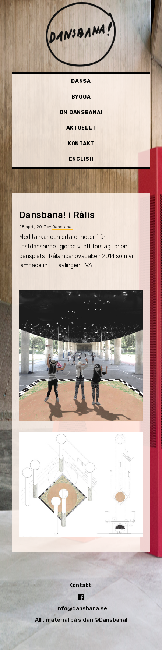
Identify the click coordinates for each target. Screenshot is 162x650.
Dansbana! (62, 227)
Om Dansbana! (81, 112)
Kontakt (81, 144)
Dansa (81, 81)
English (81, 159)
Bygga (81, 97)
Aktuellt (81, 128)
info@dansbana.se (81, 608)
